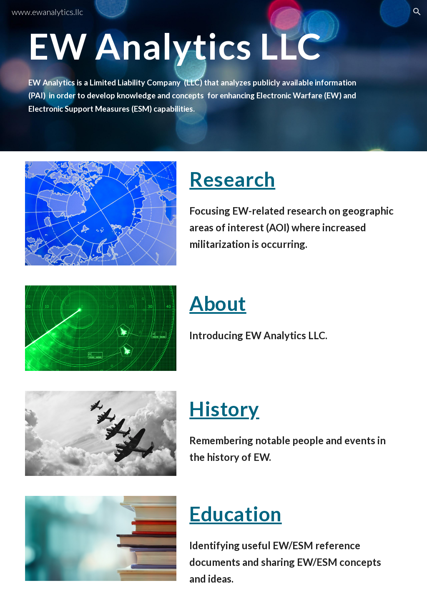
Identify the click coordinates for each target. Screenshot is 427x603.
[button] (417, 12)
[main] (197, 75)
